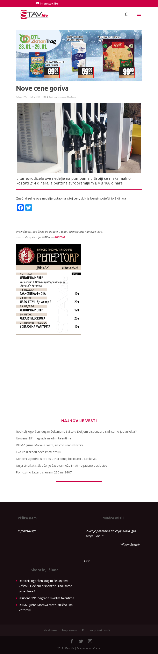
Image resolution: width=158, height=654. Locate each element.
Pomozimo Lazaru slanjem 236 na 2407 (44, 472)
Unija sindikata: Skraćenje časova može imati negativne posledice (61, 465)
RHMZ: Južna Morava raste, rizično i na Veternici (49, 445)
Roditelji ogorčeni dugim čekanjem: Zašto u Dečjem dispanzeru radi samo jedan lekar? (76, 431)
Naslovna (71, 97)
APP (87, 561)
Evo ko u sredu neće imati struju (38, 452)
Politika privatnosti (96, 630)
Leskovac (62, 97)
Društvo (52, 97)
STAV (24, 97)
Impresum (69, 630)
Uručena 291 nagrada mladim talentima (43, 438)
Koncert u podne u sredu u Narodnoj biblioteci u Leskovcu (56, 459)
